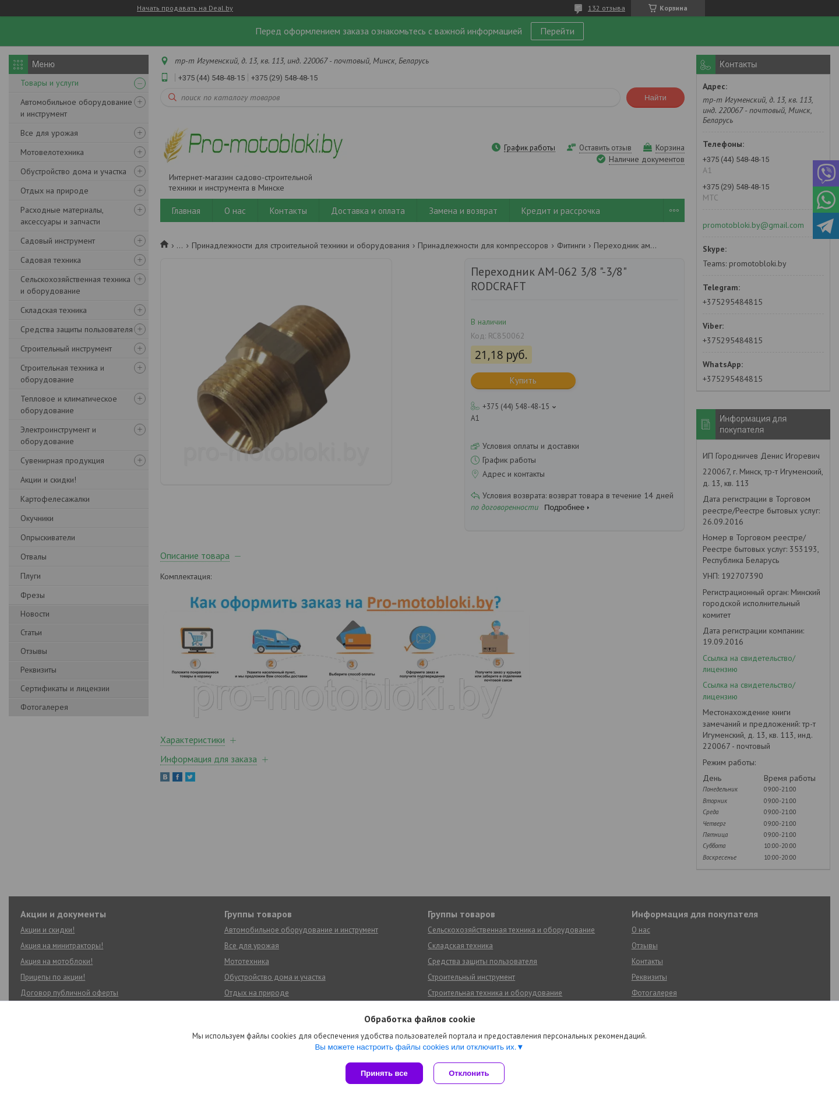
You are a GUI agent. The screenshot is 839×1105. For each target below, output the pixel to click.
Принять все (384, 1073)
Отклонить (470, 1073)
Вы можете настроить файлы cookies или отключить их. (415, 1047)
